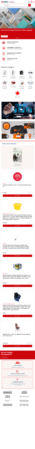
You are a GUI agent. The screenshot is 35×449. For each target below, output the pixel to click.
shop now (17, 165)
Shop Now (4, 36)
